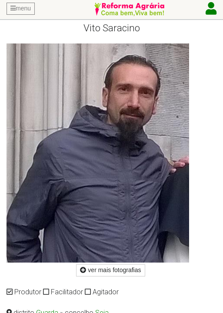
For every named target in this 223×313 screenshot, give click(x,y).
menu (20, 8)
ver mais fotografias (110, 269)
